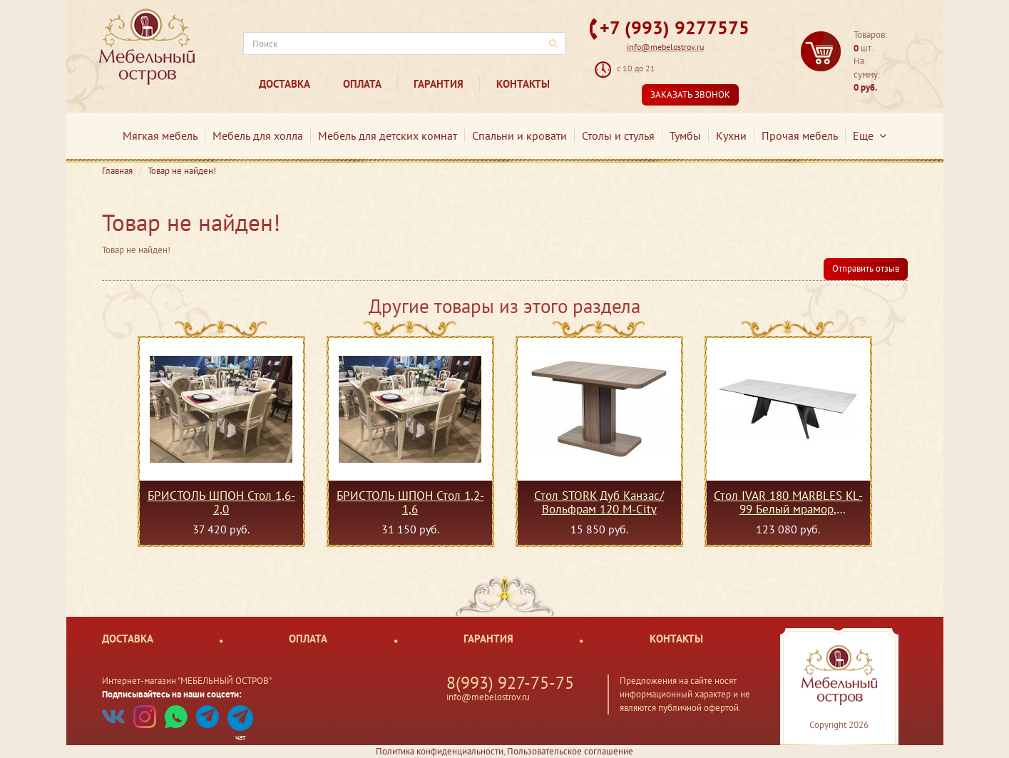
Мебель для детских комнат (387, 135)
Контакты (523, 84)
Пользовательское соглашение (570, 751)
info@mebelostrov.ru (665, 46)
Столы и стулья (618, 135)
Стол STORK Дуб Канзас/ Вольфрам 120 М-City (599, 502)
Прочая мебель (800, 135)
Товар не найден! (182, 171)
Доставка (284, 84)
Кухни (731, 135)
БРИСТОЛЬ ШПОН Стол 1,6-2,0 (221, 502)
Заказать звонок (690, 94)
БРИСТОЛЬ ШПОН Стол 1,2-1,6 (410, 502)
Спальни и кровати (519, 135)
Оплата (362, 84)
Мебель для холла (257, 135)
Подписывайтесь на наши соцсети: (172, 694)
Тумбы (685, 135)
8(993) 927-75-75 (510, 683)
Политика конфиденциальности (439, 751)
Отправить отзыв (865, 268)
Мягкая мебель (160, 135)
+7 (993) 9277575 (674, 27)
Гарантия (438, 84)
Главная (117, 171)
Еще (869, 135)
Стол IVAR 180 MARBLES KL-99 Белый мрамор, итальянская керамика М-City (788, 502)
